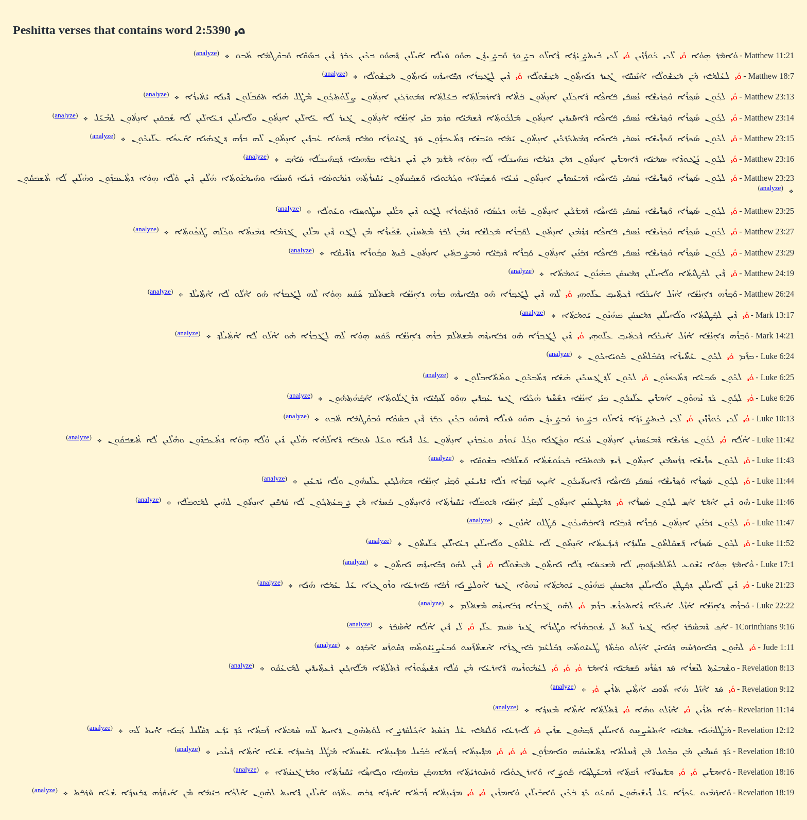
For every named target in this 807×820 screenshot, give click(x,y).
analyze (206, 53)
